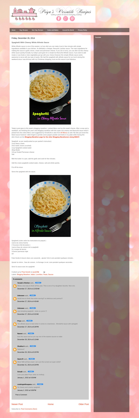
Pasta (45, 274)
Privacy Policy (82, 30)
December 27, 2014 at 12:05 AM (28, 289)
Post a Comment (21, 395)
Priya (19, 321)
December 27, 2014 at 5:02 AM (28, 314)
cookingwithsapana (24, 384)
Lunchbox (39, 274)
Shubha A (20, 346)
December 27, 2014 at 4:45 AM (28, 301)
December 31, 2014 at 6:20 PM (28, 365)
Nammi (19, 333)
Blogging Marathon (23, 274)
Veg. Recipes (23, 30)
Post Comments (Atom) (29, 409)
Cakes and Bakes (52, 30)
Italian (33, 274)
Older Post (84, 404)
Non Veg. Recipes (37, 30)
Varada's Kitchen (23, 283)
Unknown (20, 295)
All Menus (64, 132)
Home (13, 30)
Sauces (50, 274)
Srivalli (19, 372)
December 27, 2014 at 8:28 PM (28, 327)
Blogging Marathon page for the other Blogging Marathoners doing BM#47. (52, 137)
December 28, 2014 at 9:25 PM (28, 352)
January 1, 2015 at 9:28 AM (26, 377)
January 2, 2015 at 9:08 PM (26, 390)
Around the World (68, 30)
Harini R (20, 359)
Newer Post (17, 404)
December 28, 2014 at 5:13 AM (28, 339)
